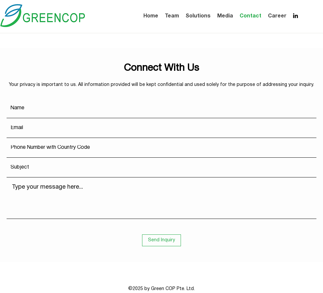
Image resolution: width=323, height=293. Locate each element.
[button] (225, 16)
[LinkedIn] (295, 15)
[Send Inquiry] (161, 240)
